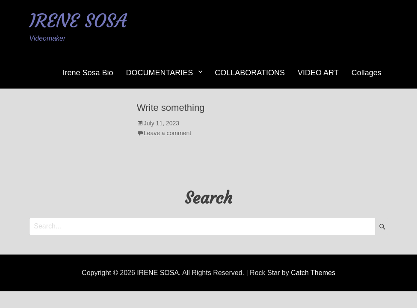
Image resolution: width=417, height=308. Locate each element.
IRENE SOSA (78, 21)
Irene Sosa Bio (88, 72)
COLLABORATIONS (250, 72)
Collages (367, 72)
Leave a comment (167, 133)
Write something (171, 107)
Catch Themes (313, 272)
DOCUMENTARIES (159, 72)
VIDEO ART (318, 72)
